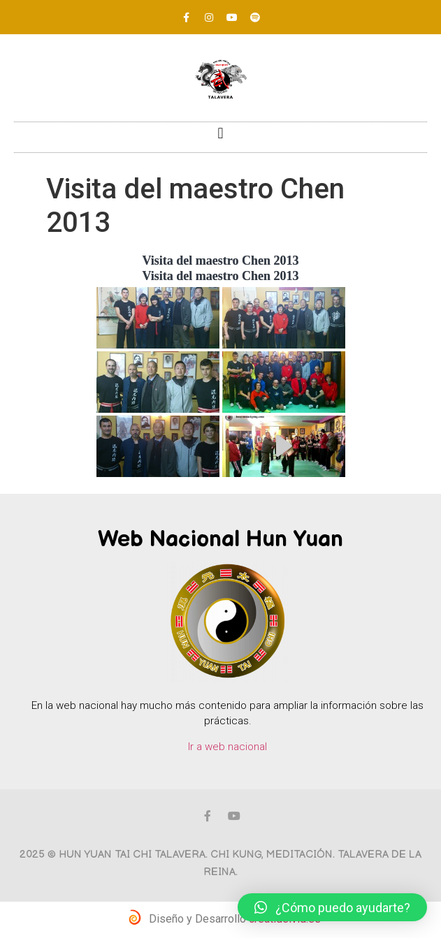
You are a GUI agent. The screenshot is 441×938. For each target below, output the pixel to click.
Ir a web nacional (227, 746)
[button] (220, 133)
